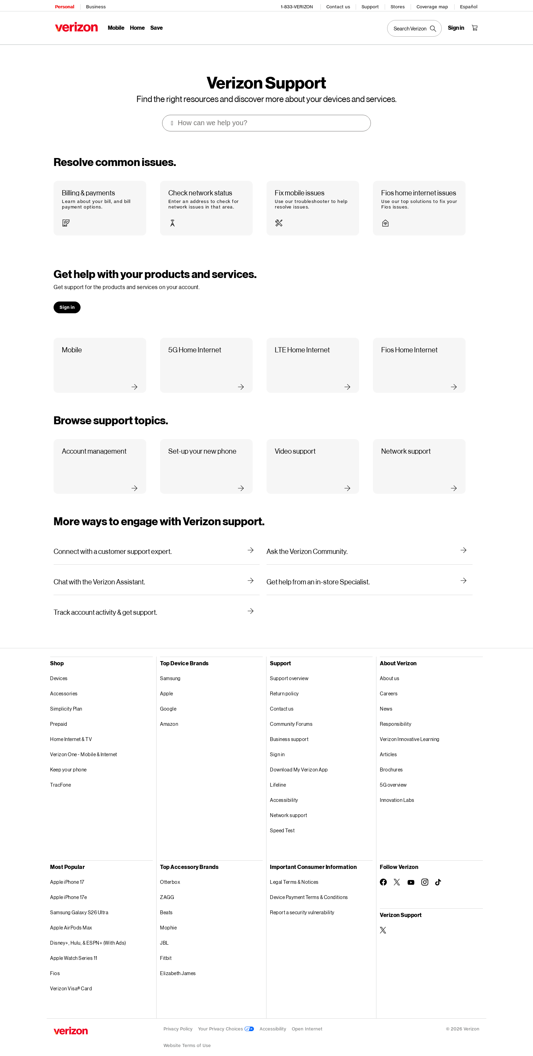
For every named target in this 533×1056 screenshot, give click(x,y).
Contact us (340, 5)
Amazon (169, 714)
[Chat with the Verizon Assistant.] (157, 571)
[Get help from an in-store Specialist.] (369, 571)
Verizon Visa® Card (71, 979)
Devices (59, 668)
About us (389, 668)
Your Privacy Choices (226, 1019)
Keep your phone (68, 760)
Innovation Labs (397, 790)
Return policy (284, 684)
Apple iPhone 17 (67, 872)
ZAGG (167, 887)
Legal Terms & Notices (294, 872)
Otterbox (170, 872)
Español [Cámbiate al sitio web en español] (470, 5)
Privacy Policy (178, 1019)
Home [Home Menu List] (136, 26)
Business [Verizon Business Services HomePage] (94, 5)
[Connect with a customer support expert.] (157, 541)
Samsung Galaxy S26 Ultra (79, 903)
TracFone (60, 775)
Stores (399, 5)
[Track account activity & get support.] (157, 602)
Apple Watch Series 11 (73, 948)
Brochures (391, 760)
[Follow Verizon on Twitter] (397, 872)
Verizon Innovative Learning (410, 729)
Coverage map (433, 5)
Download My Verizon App (299, 760)
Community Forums (291, 714)
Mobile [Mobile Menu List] (114, 26)
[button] (100, 199)
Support (371, 5)
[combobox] (267, 113)
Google (168, 699)
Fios (55, 963)
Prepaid (58, 714)
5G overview (393, 775)
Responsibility (395, 714)
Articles (388, 745)
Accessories (64, 684)
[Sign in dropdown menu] (457, 26)
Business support (289, 729)
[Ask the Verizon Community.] (369, 541)
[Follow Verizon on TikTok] (438, 872)
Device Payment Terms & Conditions (309, 887)
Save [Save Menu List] (155, 26)
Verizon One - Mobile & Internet (83, 745)
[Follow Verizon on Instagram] (424, 872)
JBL (164, 933)
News (386, 699)
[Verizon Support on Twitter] (383, 920)
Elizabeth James (178, 963)
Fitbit (165, 948)
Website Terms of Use (187, 1035)
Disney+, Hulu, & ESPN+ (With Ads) (88, 933)
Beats (166, 903)
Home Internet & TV (71, 729)
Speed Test (282, 821)
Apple (166, 684)
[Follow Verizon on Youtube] (411, 872)
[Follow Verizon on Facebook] (383, 872)
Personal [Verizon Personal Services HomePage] (63, 5)
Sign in (277, 745)
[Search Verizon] (416, 27)
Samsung (170, 668)
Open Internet (307, 1019)
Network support (288, 805)
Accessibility (284, 790)
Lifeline (278, 775)
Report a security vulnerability (302, 903)
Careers (389, 684)
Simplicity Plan (66, 699)
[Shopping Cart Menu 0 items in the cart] (476, 26)
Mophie (168, 918)
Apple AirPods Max (71, 918)
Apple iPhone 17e (68, 887)
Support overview (289, 668)
